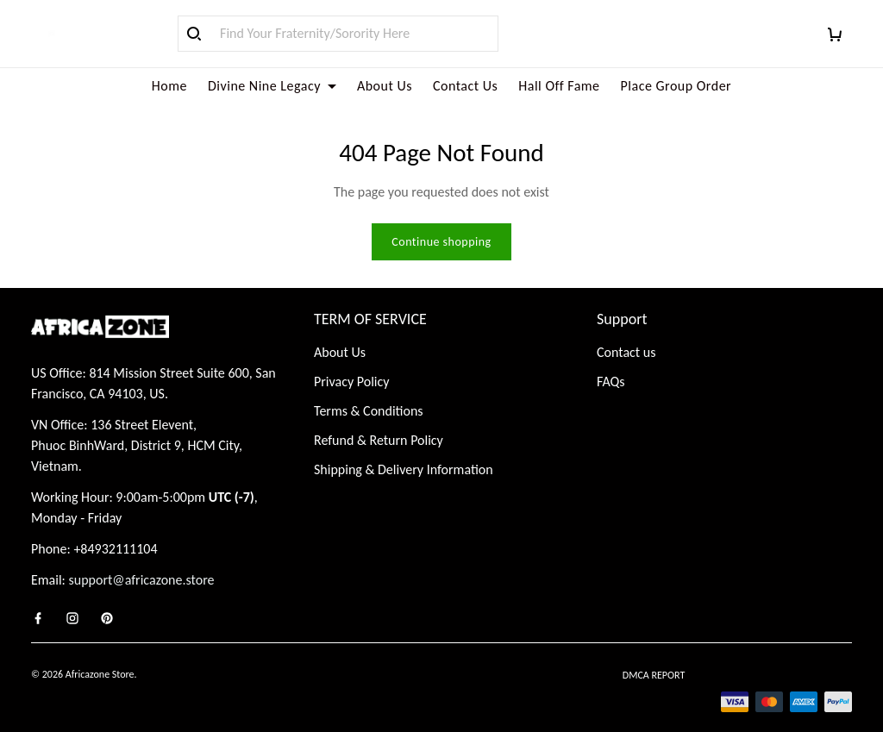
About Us (384, 86)
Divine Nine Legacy (272, 86)
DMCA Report (654, 654)
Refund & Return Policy (378, 419)
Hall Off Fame (558, 86)
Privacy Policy (352, 361)
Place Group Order (676, 86)
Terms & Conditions (368, 390)
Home (169, 86)
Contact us (626, 331)
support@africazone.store (142, 559)
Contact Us (465, 86)
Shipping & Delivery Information (403, 449)
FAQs (611, 361)
